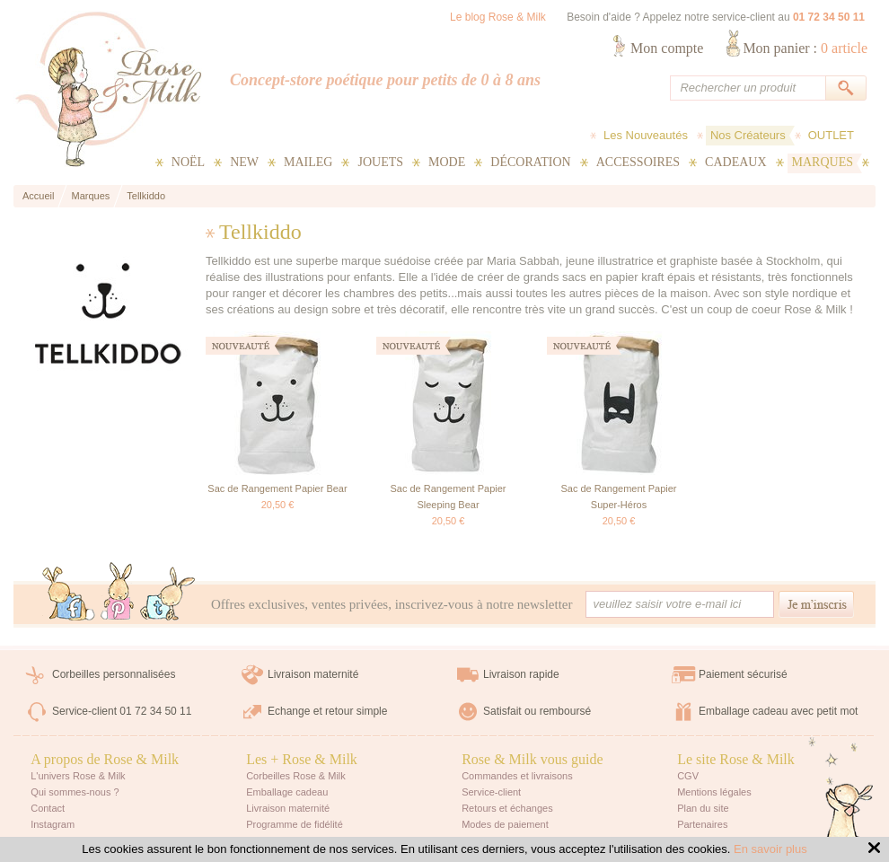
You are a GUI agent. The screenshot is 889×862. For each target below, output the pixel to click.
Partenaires (702, 824)
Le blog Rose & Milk (498, 17)
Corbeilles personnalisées (113, 674)
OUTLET (831, 135)
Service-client (491, 792)
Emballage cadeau (287, 792)
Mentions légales (714, 792)
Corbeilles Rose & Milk (296, 775)
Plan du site (702, 808)
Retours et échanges (507, 808)
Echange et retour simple (327, 711)
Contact (48, 808)
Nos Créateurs (748, 135)
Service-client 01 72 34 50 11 (121, 711)
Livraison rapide (521, 674)
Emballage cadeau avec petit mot (778, 711)
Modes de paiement (505, 824)
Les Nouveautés (645, 135)
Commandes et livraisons (517, 775)
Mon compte (666, 48)
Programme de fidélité (294, 824)
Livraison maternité (313, 674)
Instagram (53, 824)
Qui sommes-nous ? (75, 792)
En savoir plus (770, 849)
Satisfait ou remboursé (537, 711)
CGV (688, 775)
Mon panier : (805, 48)
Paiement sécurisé (743, 674)
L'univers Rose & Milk (78, 775)
